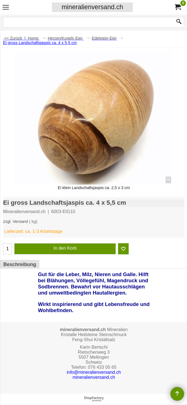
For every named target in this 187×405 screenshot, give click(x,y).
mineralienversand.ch (92, 7)
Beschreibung (19, 264)
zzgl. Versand (15, 221)
